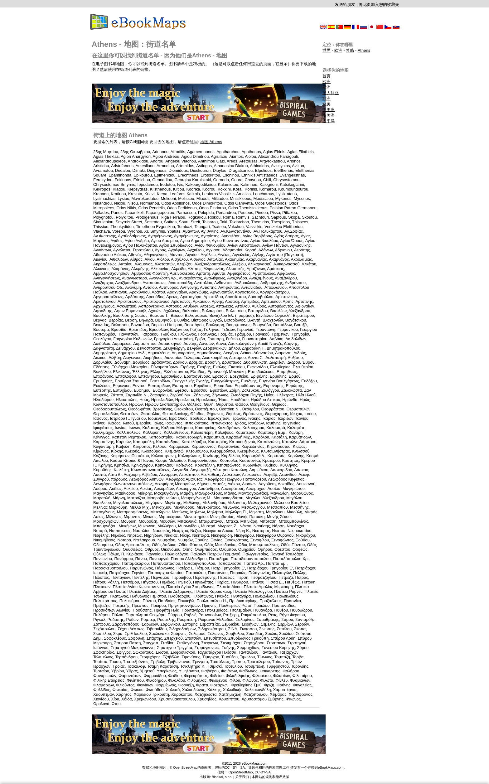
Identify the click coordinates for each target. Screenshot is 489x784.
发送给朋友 (345, 4)
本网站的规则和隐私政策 (270, 777)
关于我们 (242, 777)
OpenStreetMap (241, 772)
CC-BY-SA (263, 772)
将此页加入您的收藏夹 (379, 4)
